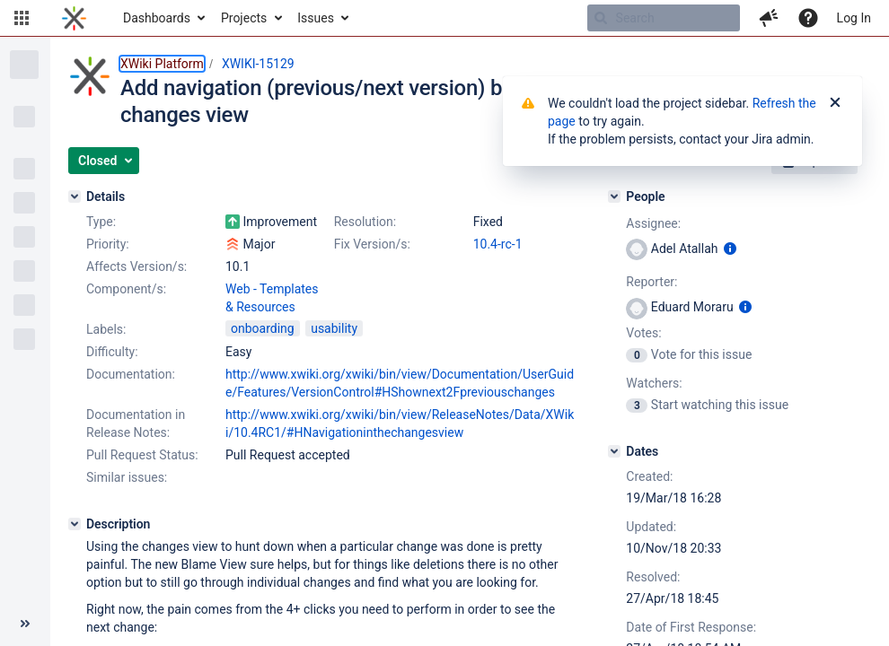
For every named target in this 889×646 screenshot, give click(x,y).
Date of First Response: (691, 627)
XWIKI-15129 (258, 64)
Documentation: (130, 374)
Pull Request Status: (142, 455)
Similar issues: (126, 477)
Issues (315, 18)
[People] (614, 196)
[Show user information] (730, 248)
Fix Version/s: (372, 244)
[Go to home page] (74, 18)
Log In (854, 18)
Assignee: (653, 223)
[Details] (74, 196)
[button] (21, 18)
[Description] (74, 524)
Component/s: (126, 289)
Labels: (106, 329)
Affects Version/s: (136, 266)
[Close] (835, 103)
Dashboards (156, 18)
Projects (244, 18)
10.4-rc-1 (498, 244)
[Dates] (614, 451)
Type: (101, 221)
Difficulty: (112, 352)
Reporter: (651, 282)
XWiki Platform (162, 64)
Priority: (107, 244)
